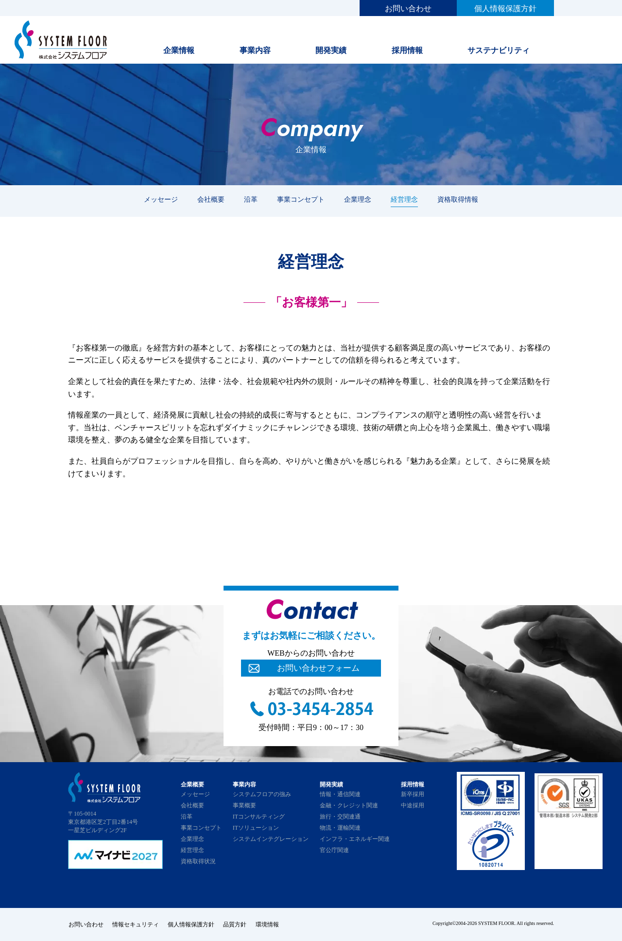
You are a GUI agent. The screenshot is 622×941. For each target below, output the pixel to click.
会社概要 (211, 199)
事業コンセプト (301, 199)
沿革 (251, 199)
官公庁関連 (334, 850)
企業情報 (178, 50)
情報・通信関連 (340, 794)
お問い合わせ (408, 8)
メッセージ (161, 199)
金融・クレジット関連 (349, 805)
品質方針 (237, 924)
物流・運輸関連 (340, 827)
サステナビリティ (498, 50)
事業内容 (255, 50)
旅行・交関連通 (340, 816)
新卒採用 (412, 794)
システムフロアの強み (262, 794)
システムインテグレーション (271, 839)
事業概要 (244, 805)
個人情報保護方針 (505, 8)
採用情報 (407, 50)
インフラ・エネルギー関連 (355, 839)
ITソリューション (256, 827)
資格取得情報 (457, 199)
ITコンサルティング (259, 816)
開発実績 (330, 50)
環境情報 (270, 924)
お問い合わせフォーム (318, 668)
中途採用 (412, 805)
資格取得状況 (198, 861)
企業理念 (357, 199)
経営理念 (404, 199)
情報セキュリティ (136, 924)
